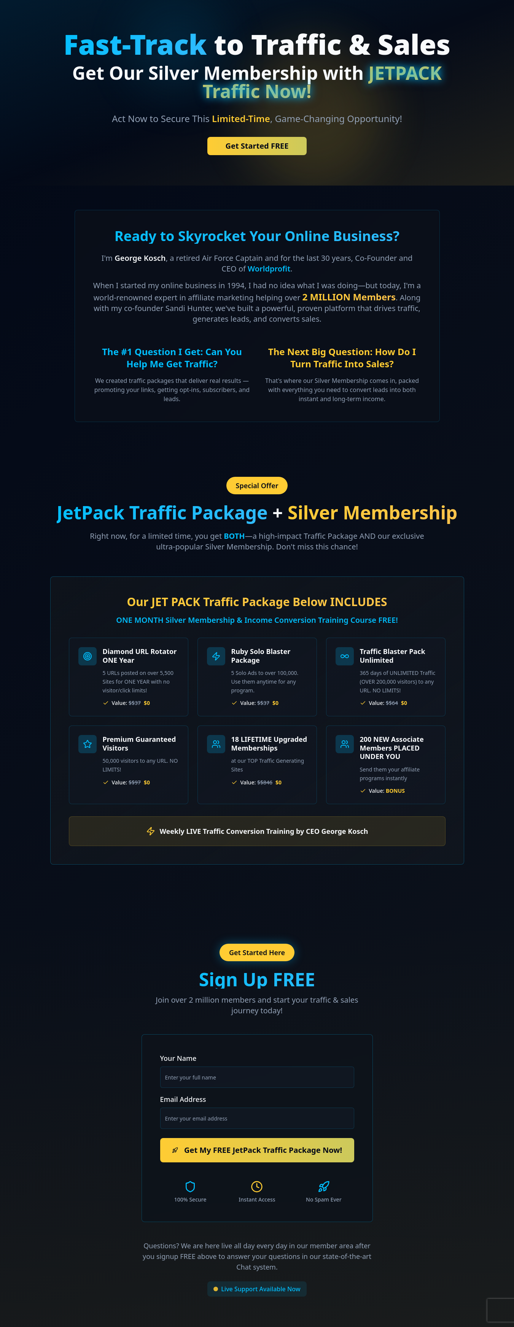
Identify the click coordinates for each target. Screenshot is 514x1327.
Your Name (178, 1058)
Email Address (183, 1099)
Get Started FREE (257, 146)
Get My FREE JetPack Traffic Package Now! (257, 1150)
